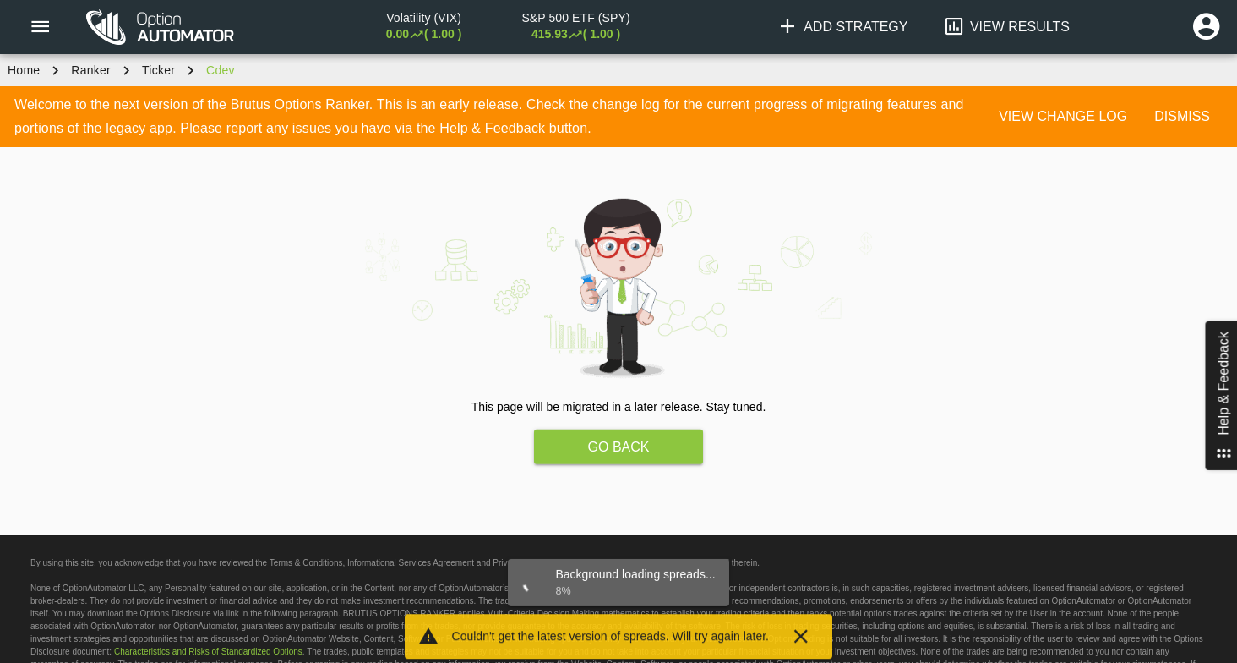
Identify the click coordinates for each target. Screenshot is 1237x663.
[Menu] (40, 27)
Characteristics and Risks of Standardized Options (208, 651)
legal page (593, 562)
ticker (158, 70)
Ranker (91, 70)
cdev (220, 70)
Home (24, 70)
